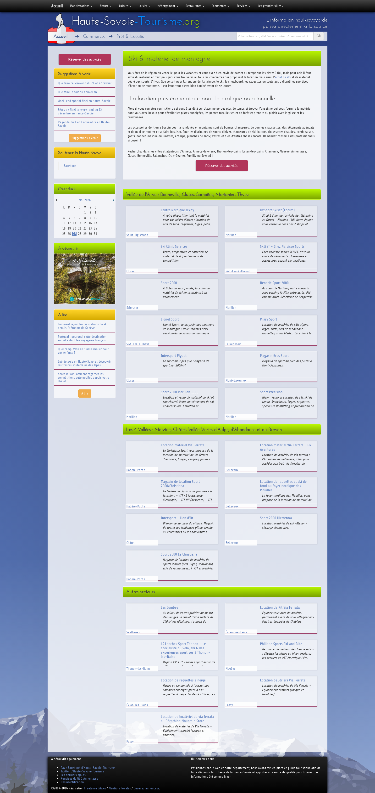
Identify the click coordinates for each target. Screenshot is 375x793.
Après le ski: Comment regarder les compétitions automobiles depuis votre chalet (83, 377)
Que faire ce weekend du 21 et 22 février (84, 83)
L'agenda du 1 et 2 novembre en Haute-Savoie (84, 124)
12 (69, 223)
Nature (106, 6)
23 (90, 228)
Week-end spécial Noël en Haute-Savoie (84, 101)
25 (64, 234)
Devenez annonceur (146, 788)
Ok (318, 36)
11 (64, 223)
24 (95, 228)
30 (90, 234)
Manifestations (81, 6)
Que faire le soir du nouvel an (77, 92)
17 (95, 223)
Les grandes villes (271, 6)
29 (85, 234)
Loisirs (144, 6)
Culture (125, 6)
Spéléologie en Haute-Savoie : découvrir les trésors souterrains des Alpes (84, 363)
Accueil (57, 6)
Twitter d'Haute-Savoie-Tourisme (82, 771)
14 (79, 223)
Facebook (70, 166)
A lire (84, 393)
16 (90, 223)
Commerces (221, 6)
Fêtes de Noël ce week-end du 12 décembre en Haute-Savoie (80, 111)
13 (74, 223)
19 (69, 228)
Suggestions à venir (85, 138)
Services (244, 6)
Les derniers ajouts (73, 775)
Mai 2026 (85, 200)
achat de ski (283, 77)
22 (85, 228)
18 (64, 228)
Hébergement (167, 6)
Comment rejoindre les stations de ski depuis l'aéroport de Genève (82, 326)
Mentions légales (120, 788)
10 (95, 218)
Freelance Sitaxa (95, 788)
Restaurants (195, 6)
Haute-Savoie (136, 21)
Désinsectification (72, 782)
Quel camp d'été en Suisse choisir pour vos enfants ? (83, 350)
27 (74, 234)
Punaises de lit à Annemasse (79, 778)
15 (85, 223)
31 (95, 234)
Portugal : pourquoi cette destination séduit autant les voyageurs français (82, 338)
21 (79, 228)
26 (69, 234)
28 (79, 234)
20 (74, 228)
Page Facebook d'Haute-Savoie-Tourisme (88, 768)
